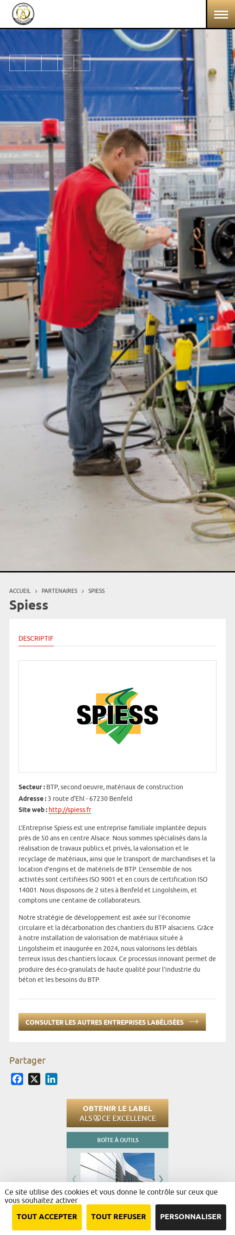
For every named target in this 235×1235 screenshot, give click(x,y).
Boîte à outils (117, 1140)
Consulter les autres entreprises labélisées (112, 1020)
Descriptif (36, 638)
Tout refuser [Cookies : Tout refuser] (118, 1217)
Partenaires (59, 590)
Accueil (20, 590)
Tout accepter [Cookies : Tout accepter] (47, 1217)
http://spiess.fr (70, 809)
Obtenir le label (118, 1113)
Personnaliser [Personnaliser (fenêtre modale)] (191, 1217)
